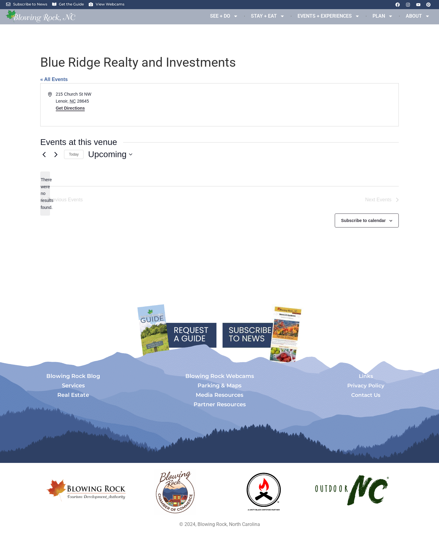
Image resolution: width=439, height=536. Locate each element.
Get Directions (70, 108)
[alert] (45, 193)
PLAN (383, 16)
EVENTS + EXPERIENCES (329, 16)
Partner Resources (220, 405)
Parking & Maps (219, 386)
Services (73, 386)
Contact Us (365, 396)
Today (74, 154)
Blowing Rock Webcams (219, 376)
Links (366, 377)
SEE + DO (224, 16)
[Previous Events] (44, 154)
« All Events (54, 79)
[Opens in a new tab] (175, 492)
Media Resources (219, 395)
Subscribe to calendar (363, 220)
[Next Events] (55, 154)
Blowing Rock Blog (73, 376)
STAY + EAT (268, 16)
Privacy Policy (365, 386)
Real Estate (73, 395)
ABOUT (418, 16)
